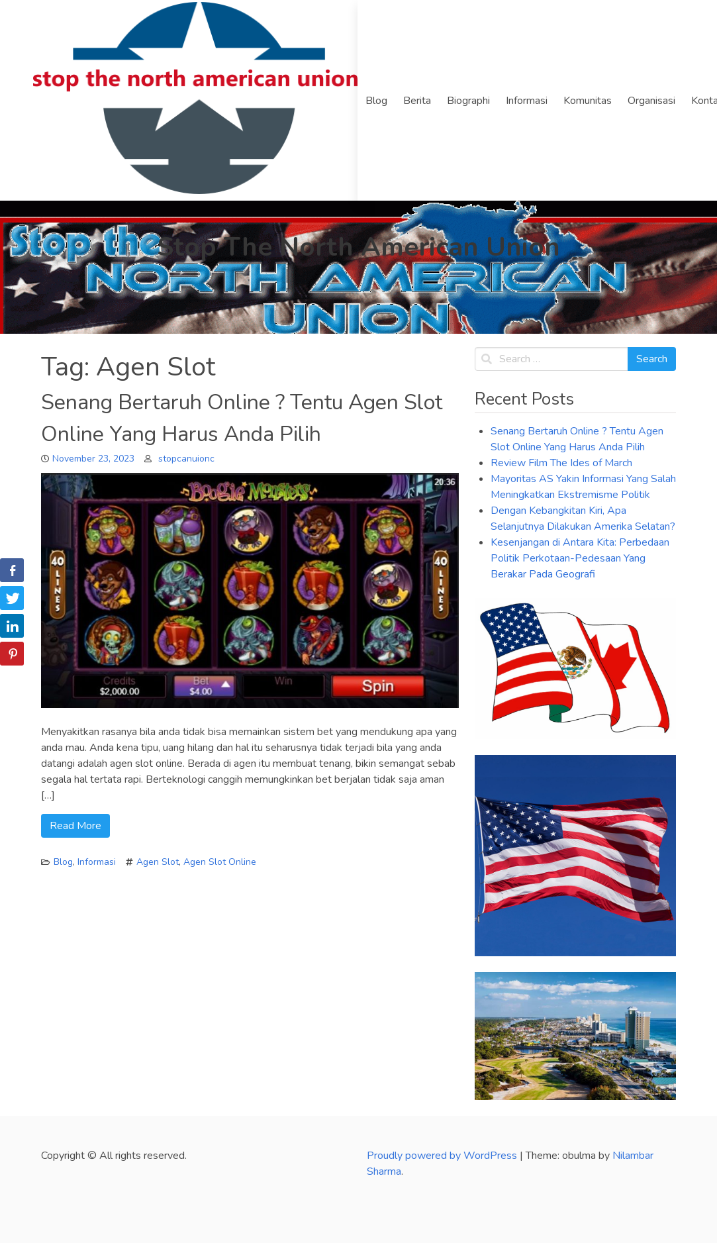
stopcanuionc (186, 458)
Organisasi (651, 100)
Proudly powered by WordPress (443, 1155)
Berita (417, 100)
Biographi (468, 100)
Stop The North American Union (359, 247)
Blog (376, 100)
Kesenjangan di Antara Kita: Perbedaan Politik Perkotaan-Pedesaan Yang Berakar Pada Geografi (580, 558)
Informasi (527, 100)
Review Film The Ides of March (561, 463)
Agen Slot (157, 862)
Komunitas (587, 100)
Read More (75, 826)
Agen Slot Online (219, 862)
